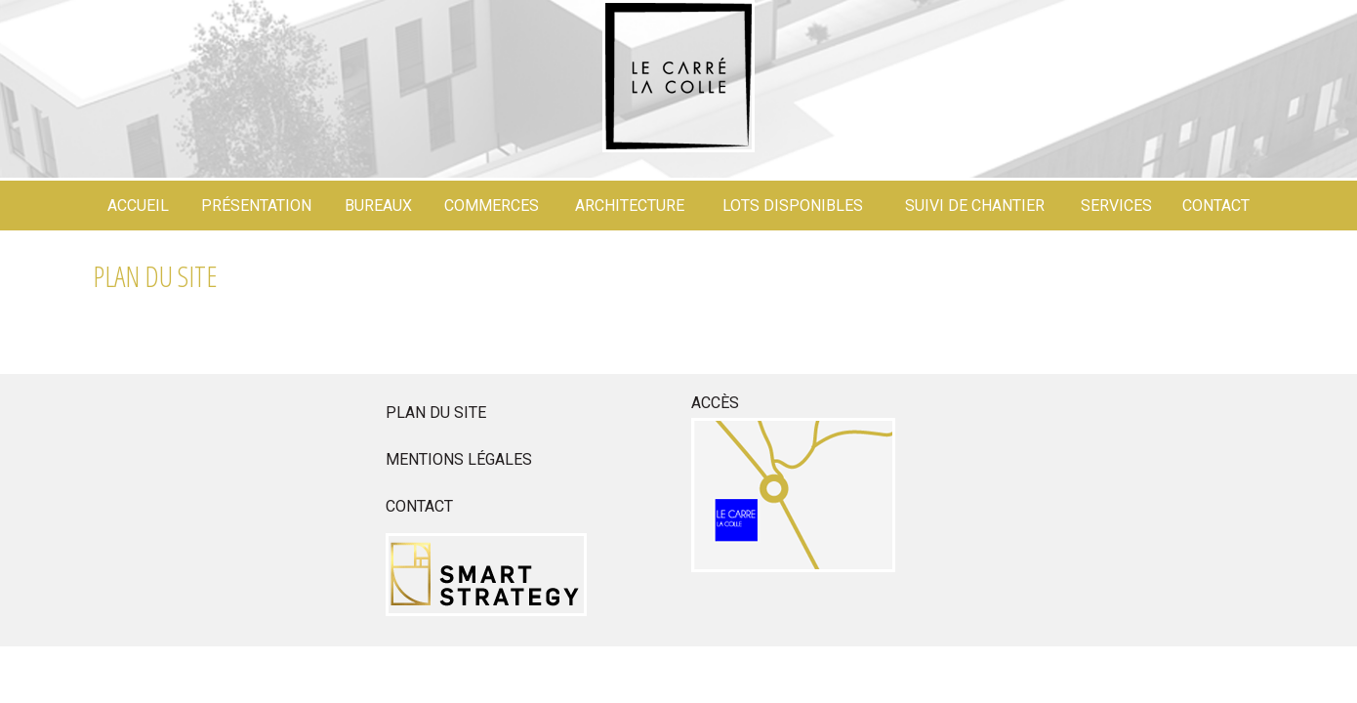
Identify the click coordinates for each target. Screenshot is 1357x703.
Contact (419, 506)
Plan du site (436, 412)
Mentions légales (459, 459)
